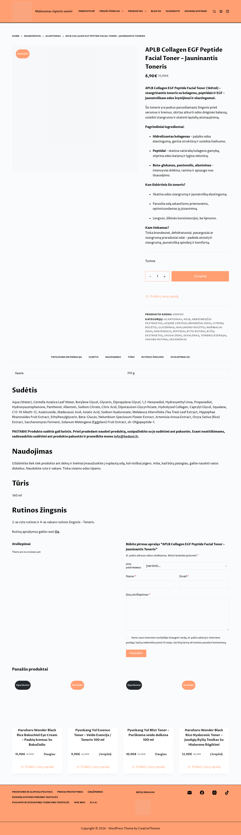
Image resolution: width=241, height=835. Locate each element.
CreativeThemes (149, 828)
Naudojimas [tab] (113, 357)
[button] (161, 296)
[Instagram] (214, 793)
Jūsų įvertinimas (133, 566)
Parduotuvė (87, 11)
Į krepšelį (200, 276)
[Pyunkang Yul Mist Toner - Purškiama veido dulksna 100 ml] (148, 703)
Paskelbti (136, 653)
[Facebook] (202, 793)
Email (184, 576)
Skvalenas (191, 335)
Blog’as (156, 11)
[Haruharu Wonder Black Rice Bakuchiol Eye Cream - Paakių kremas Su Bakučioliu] (37, 703)
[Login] (221, 11)
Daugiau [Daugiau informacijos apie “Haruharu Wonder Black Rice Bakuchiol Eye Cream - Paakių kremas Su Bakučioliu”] (49, 754)
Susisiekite (173, 11)
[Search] (214, 11)
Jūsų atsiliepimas (138, 595)
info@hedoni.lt (126, 436)
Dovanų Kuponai (196, 11)
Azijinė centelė (175, 323)
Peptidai (179, 331)
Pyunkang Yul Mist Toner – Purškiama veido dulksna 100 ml (148, 735)
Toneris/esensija (213, 335)
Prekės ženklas (112, 11)
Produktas (138, 11)
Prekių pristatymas (70, 792)
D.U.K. (94, 802)
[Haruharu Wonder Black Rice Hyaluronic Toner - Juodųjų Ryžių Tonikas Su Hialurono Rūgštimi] (204, 703)
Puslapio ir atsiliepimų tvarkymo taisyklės (40, 802)
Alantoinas (173, 319)
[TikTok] (227, 793)
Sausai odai (173, 335)
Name (131, 576)
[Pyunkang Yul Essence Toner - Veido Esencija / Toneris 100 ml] (93, 703)
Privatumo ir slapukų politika (32, 792)
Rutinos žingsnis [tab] (152, 357)
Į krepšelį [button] (105, 754)
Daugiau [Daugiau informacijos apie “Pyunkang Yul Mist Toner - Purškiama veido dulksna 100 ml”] (161, 754)
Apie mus (79, 802)
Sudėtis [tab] (93, 357)
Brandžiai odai (199, 323)
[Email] (190, 793)
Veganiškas (178, 339)
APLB (186, 319)
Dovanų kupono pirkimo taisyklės (35, 797)
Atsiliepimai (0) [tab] (180, 357)
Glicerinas (166, 327)
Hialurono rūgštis (190, 327)
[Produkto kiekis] (157, 276)
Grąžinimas (95, 792)
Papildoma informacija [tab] (66, 357)
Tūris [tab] (131, 357)
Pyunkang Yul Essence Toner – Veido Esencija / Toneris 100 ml (92, 735)
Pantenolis (162, 331)
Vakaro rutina (156, 339)
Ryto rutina (196, 331)
